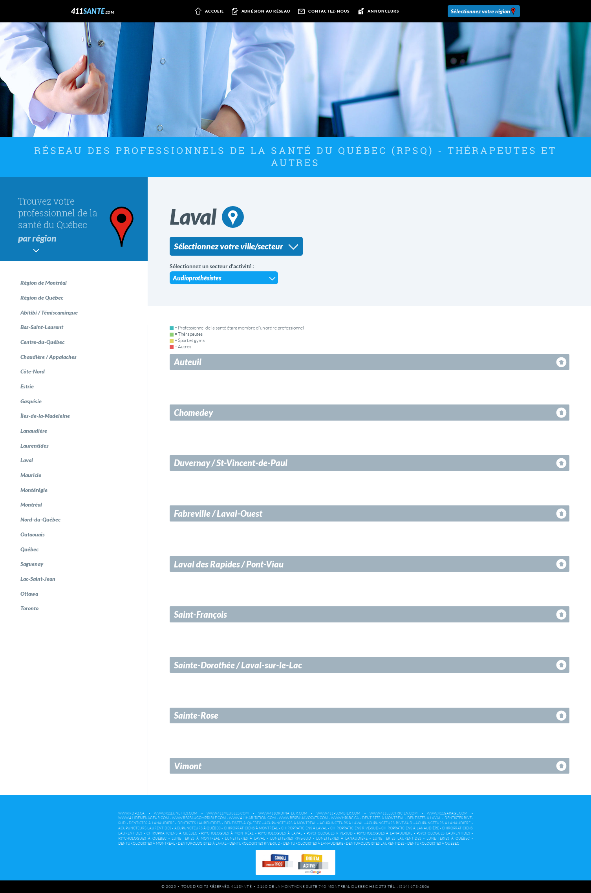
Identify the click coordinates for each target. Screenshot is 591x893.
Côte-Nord (32, 371)
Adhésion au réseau (259, 11)
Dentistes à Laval (424, 818)
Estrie (27, 386)
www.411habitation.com (252, 818)
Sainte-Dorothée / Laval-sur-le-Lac (238, 665)
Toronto (29, 608)
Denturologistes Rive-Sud (254, 843)
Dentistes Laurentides (199, 823)
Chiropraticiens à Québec (171, 833)
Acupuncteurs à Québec (197, 828)
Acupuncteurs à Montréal (290, 823)
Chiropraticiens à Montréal (251, 828)
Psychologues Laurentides (443, 833)
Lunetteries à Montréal (196, 838)
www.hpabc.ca (345, 818)
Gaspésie (31, 401)
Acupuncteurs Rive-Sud (389, 823)
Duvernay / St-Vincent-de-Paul (230, 462)
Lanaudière (33, 430)
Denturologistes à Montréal (146, 843)
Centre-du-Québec (42, 342)
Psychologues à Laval (280, 833)
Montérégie (34, 490)
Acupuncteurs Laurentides (144, 828)
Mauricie (30, 475)
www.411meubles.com (228, 813)
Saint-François (200, 614)
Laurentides (34, 445)
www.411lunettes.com (175, 813)
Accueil (208, 11)
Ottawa (29, 593)
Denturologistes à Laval (202, 843)
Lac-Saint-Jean (37, 578)
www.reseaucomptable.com (199, 818)
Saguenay (31, 563)
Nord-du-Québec (40, 519)
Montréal (31, 504)
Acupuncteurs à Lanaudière (442, 823)
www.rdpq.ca (131, 813)
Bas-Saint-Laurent (41, 327)
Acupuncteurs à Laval (341, 823)
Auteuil (187, 362)
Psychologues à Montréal (227, 833)
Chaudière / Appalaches (48, 356)
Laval (26, 460)
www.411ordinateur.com (282, 813)
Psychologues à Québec (142, 838)
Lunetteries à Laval (245, 838)
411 (92, 11)
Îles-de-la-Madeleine (45, 415)
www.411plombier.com (338, 813)
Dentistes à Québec (242, 823)
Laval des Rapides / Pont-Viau (229, 564)
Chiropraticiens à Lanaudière (410, 828)
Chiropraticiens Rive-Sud (354, 828)
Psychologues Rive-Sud (330, 833)
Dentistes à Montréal (383, 818)
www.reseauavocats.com (303, 818)
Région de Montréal (43, 282)
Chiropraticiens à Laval (304, 828)
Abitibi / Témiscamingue (49, 312)
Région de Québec (41, 297)
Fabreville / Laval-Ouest (218, 513)
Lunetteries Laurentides (397, 838)
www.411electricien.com (393, 813)
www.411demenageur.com (143, 818)
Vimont (187, 766)
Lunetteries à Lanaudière (342, 838)
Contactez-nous (322, 11)
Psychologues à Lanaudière (385, 833)
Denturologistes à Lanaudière (313, 843)
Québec (29, 549)
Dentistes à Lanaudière (151, 823)
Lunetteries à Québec (448, 838)
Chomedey (193, 412)
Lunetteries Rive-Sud (290, 838)
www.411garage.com (447, 813)
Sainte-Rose (196, 715)
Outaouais (32, 534)
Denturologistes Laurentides (375, 843)
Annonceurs (377, 11)
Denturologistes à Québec (433, 843)
